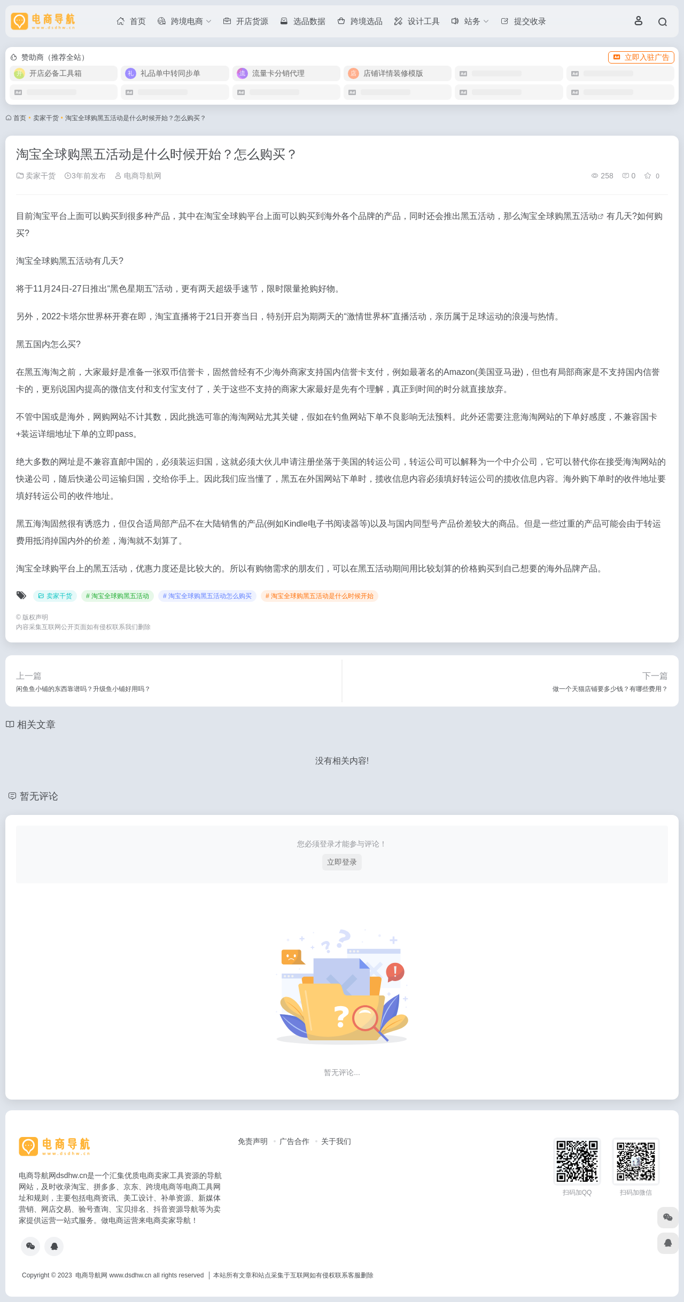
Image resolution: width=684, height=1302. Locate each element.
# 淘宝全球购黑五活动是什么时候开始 (320, 596)
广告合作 (294, 1141)
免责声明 (253, 1141)
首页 (19, 118)
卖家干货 (46, 118)
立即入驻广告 (641, 57)
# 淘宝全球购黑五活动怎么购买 (207, 596)
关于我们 (336, 1141)
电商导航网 (137, 175)
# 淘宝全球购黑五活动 (117, 596)
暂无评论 (39, 796)
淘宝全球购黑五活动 (558, 216)
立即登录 (342, 862)
